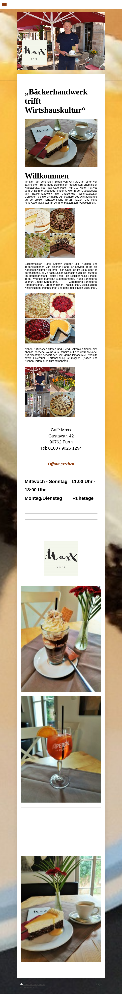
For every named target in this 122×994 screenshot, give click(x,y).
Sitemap (42, 984)
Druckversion (28, 984)
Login (99, 984)
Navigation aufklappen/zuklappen (61, 4)
